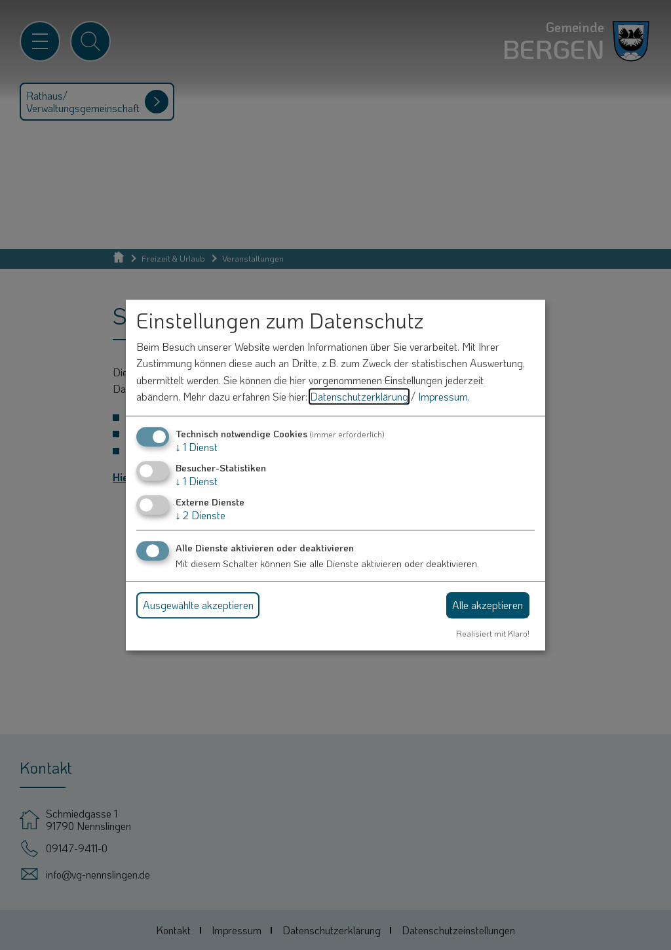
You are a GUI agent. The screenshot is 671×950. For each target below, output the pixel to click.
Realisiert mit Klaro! (492, 633)
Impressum (443, 397)
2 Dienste (200, 516)
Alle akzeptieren (487, 605)
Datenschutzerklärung (359, 397)
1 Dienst (197, 447)
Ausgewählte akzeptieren (198, 605)
